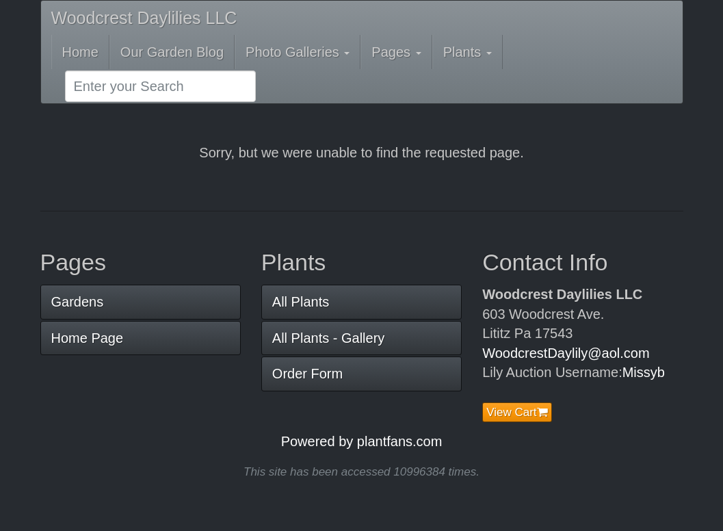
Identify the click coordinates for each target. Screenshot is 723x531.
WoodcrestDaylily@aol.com (565, 353)
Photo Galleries (298, 52)
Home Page (87, 338)
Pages (396, 52)
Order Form (307, 373)
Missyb (643, 372)
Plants (467, 52)
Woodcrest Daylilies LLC (144, 17)
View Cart (516, 412)
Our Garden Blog (172, 52)
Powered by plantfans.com (362, 441)
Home (80, 52)
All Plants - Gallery (328, 338)
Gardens (77, 301)
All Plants (300, 301)
